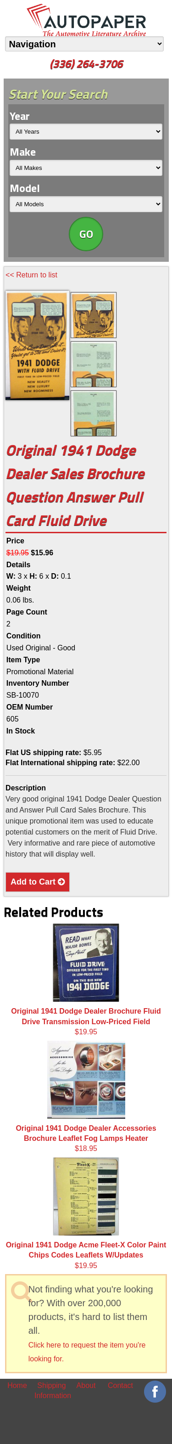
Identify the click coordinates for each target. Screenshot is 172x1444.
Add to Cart (38, 881)
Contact (120, 1385)
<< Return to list (31, 275)
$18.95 (86, 1097)
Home (17, 1385)
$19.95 (86, 980)
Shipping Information (51, 1390)
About (86, 1385)
